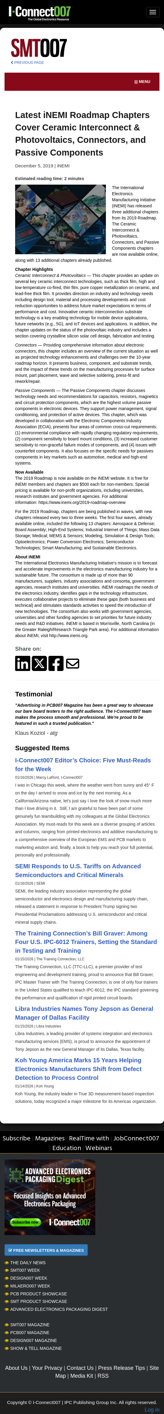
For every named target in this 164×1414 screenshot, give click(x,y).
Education (66, 1148)
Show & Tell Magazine (33, 1348)
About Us (16, 1368)
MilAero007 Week (27, 1286)
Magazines (50, 1138)
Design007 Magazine (31, 1340)
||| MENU (142, 81)
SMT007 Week (22, 1270)
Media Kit (81, 1376)
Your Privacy (47, 1368)
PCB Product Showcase (36, 1293)
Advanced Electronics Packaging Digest (56, 1309)
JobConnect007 (136, 1138)
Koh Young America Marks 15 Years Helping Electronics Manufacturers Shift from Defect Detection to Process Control (78, 1069)
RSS (103, 1376)
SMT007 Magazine (27, 1324)
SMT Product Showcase (36, 1301)
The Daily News (25, 1262)
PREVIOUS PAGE (27, 63)
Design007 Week (26, 1278)
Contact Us (80, 1368)
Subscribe (16, 1138)
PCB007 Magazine (27, 1332)
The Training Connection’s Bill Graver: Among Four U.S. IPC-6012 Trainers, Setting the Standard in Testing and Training (86, 942)
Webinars (98, 1148)
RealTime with (89, 1138)
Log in (152, 1410)
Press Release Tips (121, 1368)
